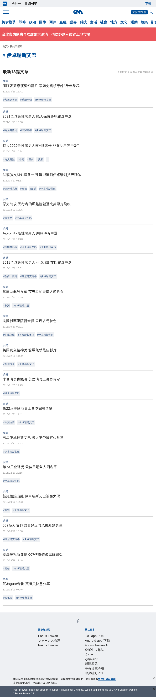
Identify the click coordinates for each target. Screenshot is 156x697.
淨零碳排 (42, 638)
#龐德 (23, 188)
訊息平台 (75, 661)
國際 (42, 22)
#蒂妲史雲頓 (10, 99)
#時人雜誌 (9, 159)
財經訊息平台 (91, 661)
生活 (93, 22)
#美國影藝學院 (26, 334)
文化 (123, 22)
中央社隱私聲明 (107, 679)
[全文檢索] (151, 12)
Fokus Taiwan (83, 624)
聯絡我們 (56, 652)
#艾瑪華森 (9, 334)
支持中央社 (139, 12)
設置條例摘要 (79, 647)
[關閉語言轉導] (154, 689)
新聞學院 (55, 638)
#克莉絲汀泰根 (48, 247)
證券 (73, 22)
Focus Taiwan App (88, 633)
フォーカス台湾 (62, 624)
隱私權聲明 (42, 652)
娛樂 (144, 22)
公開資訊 (63, 647)
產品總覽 (37, 661)
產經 (62, 22)
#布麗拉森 (9, 364)
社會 (103, 22)
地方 (113, 22)
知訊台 (106, 661)
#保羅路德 (26, 130)
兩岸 (52, 22)
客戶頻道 (50, 661)
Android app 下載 (62, 633)
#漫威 (33, 188)
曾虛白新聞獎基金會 (45, 675)
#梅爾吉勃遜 (10, 247)
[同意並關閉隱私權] (154, 679)
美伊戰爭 (9, 22)
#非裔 (21, 159)
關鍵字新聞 (16, 46)
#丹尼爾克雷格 (28, 276)
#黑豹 (30, 159)
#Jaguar (8, 597)
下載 (148, 3)
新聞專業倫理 (98, 647)
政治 (32, 22)
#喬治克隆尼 (10, 130)
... (47, 159)
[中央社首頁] (78, 12)
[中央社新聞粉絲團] (32, 615)
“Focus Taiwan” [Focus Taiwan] (23, 693)
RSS (37, 666)
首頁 (5, 46)
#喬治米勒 (26, 99)
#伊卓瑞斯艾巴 (43, 99)
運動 (134, 22)
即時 (22, 22)
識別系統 (50, 647)
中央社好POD (91, 638)
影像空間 (63, 661)
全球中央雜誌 (111, 633)
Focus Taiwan (41, 624)
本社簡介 (37, 647)
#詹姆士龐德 (10, 276)
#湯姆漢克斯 (10, 188)
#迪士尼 (7, 218)
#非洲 (6, 305)
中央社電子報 (71, 638)
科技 (83, 22)
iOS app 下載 (40, 633)
